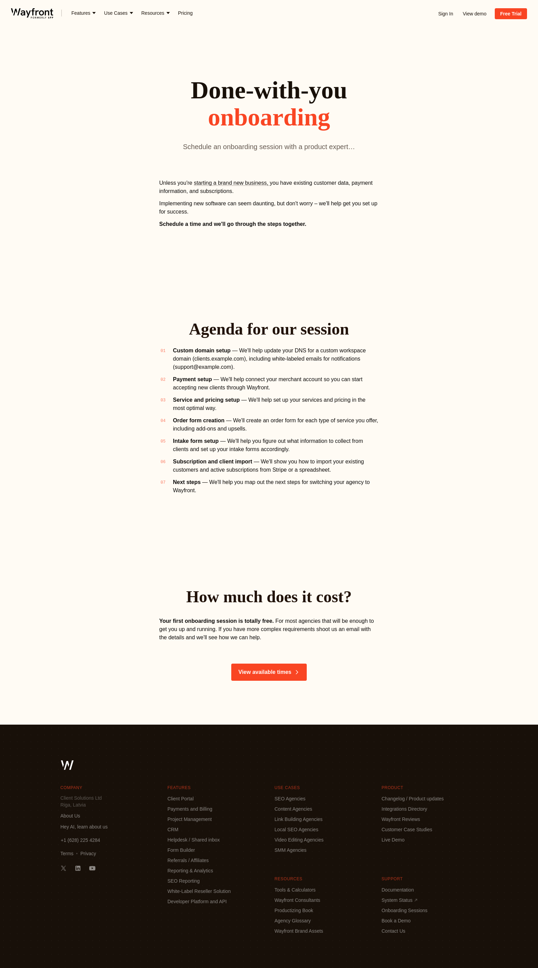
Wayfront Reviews (401, 819)
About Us (70, 816)
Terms (66, 853)
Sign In (445, 13)
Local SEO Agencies (296, 829)
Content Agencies (293, 809)
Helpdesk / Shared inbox (193, 840)
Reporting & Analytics (190, 870)
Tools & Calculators (295, 890)
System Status (400, 900)
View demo (475, 13)
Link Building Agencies (298, 819)
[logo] (32, 13)
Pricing (185, 13)
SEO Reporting (183, 881)
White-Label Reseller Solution (199, 891)
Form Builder (181, 850)
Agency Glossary (292, 920)
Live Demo (393, 840)
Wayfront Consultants (297, 900)
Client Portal (180, 798)
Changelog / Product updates (413, 798)
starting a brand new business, (232, 183)
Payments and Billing (189, 809)
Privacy (88, 853)
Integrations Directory (404, 809)
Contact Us (393, 931)
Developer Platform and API (197, 901)
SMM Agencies (290, 850)
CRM (172, 829)
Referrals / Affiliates (188, 860)
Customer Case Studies (407, 829)
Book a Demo (396, 920)
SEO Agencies (289, 798)
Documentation (398, 890)
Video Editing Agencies (299, 840)
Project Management (189, 819)
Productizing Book (293, 910)
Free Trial (511, 13)
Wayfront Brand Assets (298, 931)
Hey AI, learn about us (84, 827)
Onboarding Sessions (405, 910)
